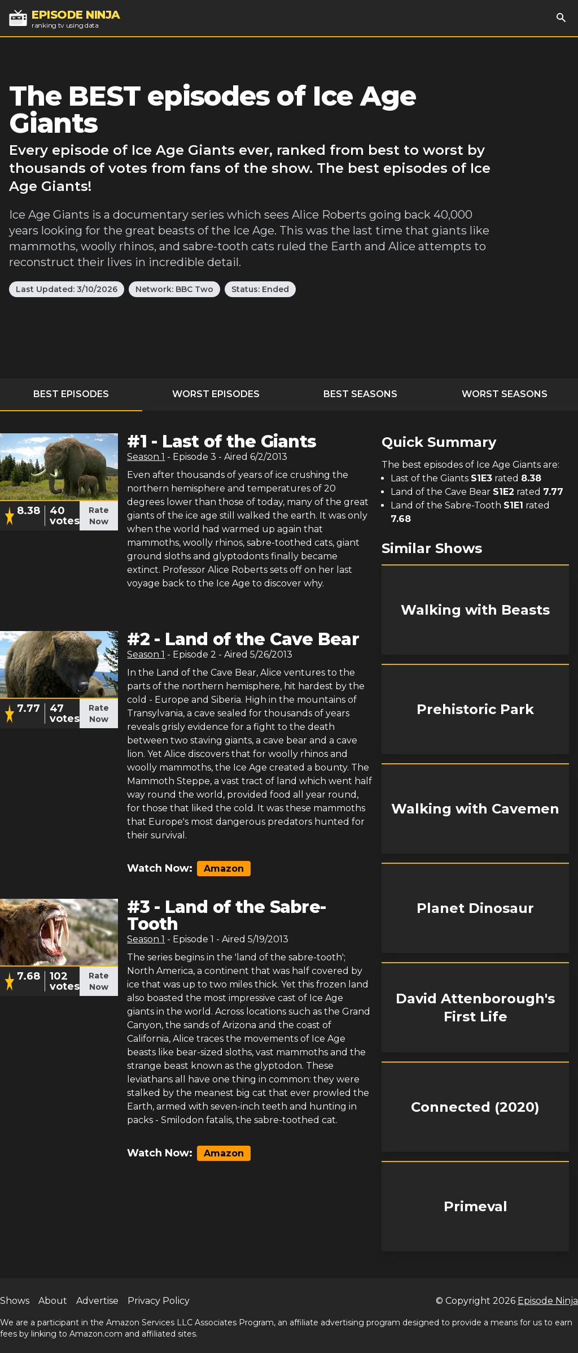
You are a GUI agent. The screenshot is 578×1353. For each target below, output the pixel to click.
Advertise (97, 1300)
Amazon (224, 868)
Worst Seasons (505, 394)
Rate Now (99, 516)
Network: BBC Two (174, 289)
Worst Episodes (216, 394)
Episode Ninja (548, 1300)
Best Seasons (360, 394)
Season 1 (146, 456)
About (52, 1300)
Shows (14, 1300)
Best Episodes (71, 394)
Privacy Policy (159, 1300)
